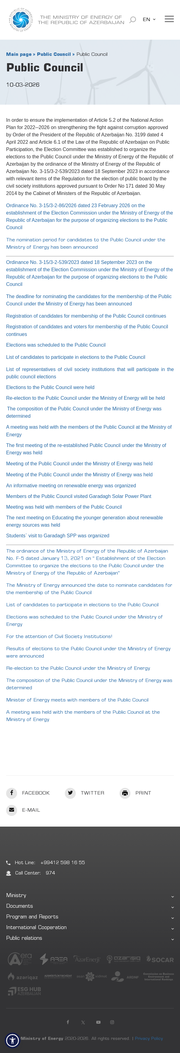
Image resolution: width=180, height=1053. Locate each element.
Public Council (54, 54)
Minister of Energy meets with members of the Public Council (77, 700)
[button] (12, 1040)
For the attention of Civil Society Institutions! (59, 636)
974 (50, 873)
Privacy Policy (149, 1039)
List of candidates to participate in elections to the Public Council (75, 357)
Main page (18, 54)
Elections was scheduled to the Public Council (56, 345)
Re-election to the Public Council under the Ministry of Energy (78, 668)
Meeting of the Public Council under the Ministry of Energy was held (79, 463)
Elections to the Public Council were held (50, 387)
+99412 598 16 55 (62, 863)
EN (146, 19)
